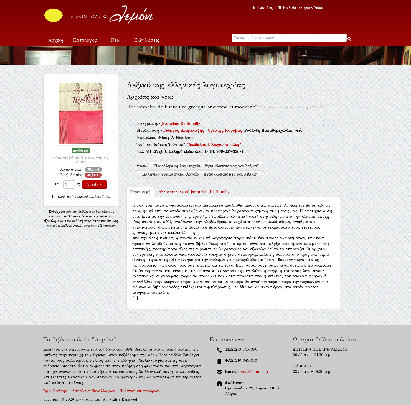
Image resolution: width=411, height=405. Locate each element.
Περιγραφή (140, 191)
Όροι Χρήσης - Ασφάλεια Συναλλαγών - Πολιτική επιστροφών (101, 391)
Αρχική (55, 40)
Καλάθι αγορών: (301, 7)
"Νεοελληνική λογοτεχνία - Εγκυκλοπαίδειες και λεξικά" (206, 166)
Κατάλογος (87, 40)
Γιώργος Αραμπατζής (184, 130)
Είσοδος (264, 7)
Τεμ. (58, 184)
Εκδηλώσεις (149, 40)
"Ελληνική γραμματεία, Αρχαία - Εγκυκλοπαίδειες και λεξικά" (199, 174)
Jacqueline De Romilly (180, 123)
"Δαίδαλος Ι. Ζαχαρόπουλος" (214, 144)
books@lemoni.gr (252, 371)
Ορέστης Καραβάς (225, 130)
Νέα (117, 40)
